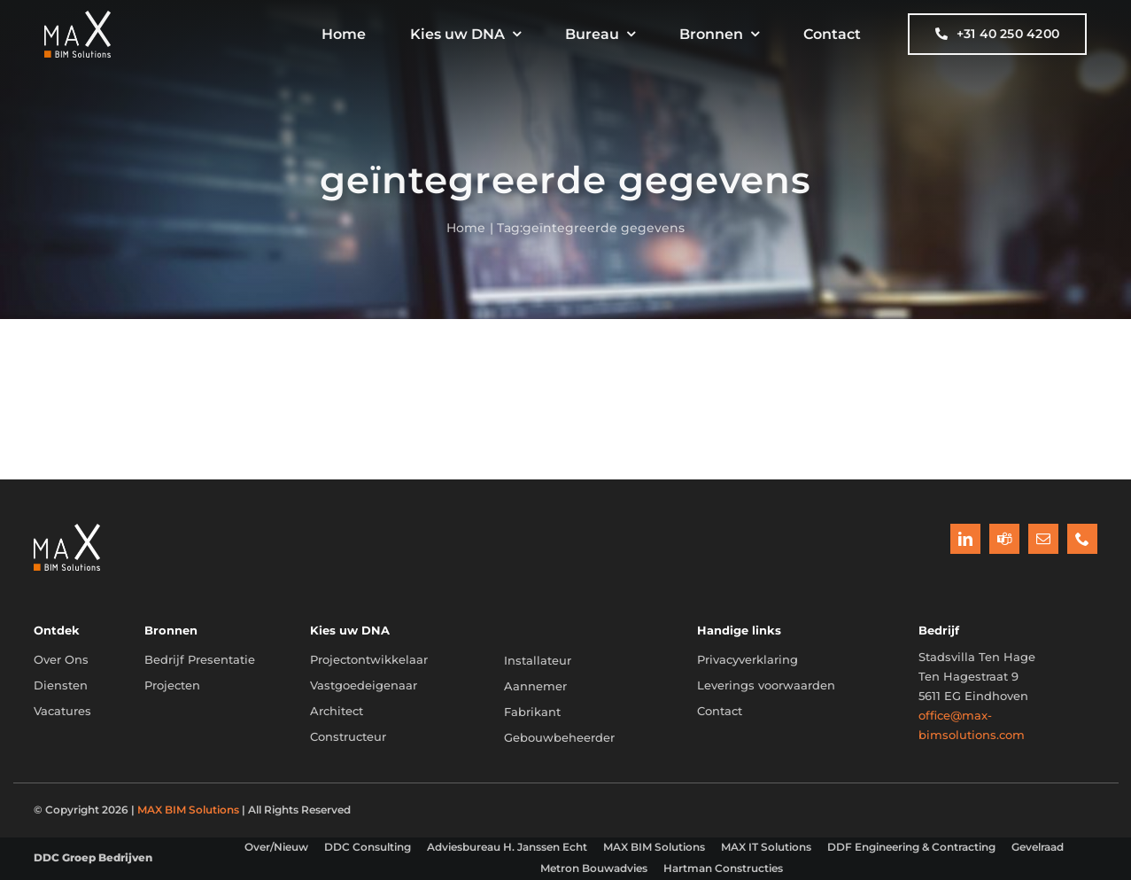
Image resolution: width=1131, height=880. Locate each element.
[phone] (1082, 539)
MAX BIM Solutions (188, 809)
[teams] (1004, 539)
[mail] (1043, 539)
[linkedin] (965, 539)
